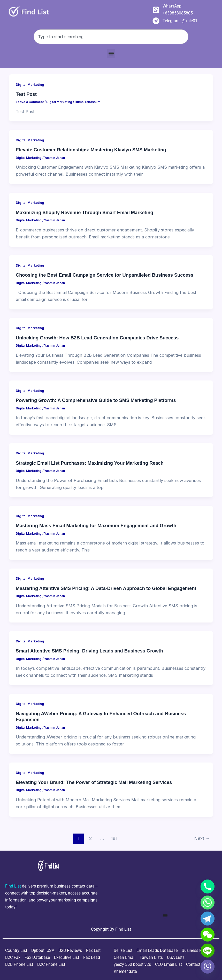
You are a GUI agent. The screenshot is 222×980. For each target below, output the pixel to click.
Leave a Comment (30, 102)
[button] (111, 53)
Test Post (26, 94)
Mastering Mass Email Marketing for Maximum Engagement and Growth (96, 525)
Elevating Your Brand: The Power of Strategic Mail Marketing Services (94, 782)
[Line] (208, 951)
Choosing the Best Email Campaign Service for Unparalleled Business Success (104, 275)
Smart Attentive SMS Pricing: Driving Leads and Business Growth (89, 651)
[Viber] (208, 967)
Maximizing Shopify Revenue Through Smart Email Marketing (84, 212)
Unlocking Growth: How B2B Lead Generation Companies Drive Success (97, 337)
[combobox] (111, 36)
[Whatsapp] (208, 902)
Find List (123, 929)
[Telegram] (208, 918)
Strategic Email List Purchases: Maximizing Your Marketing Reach (90, 463)
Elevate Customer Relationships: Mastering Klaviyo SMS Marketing (91, 149)
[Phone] (208, 886)
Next (202, 838)
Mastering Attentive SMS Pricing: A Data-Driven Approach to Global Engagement (106, 588)
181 (114, 838)
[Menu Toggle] (165, 915)
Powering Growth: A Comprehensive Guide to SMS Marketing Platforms (96, 400)
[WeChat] (208, 935)
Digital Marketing (30, 85)
